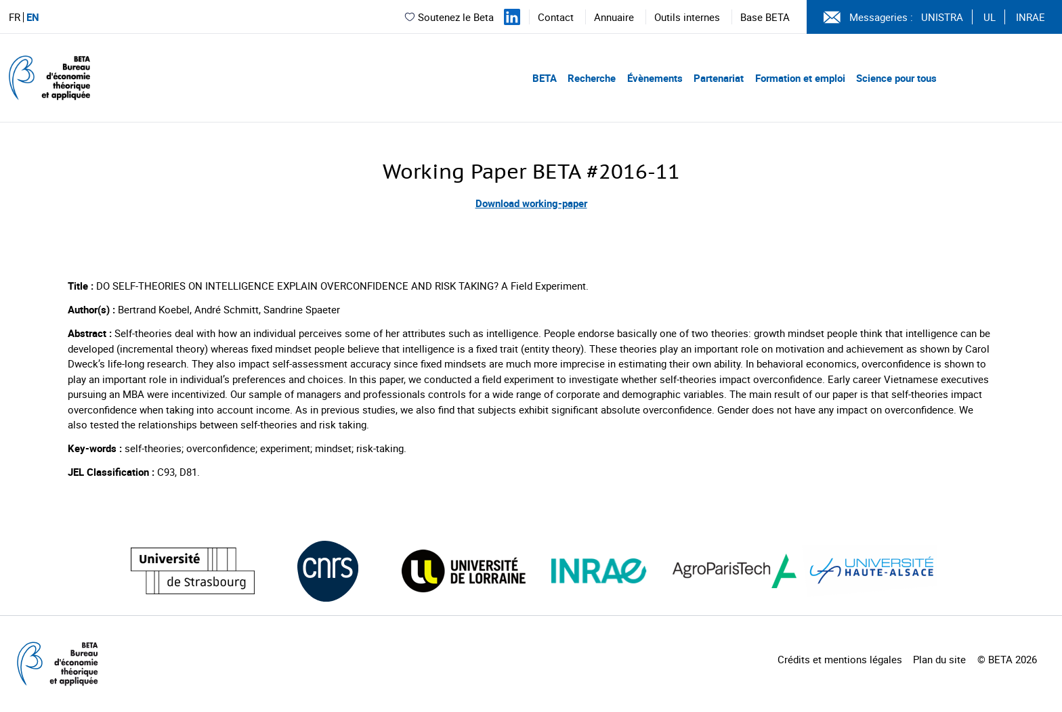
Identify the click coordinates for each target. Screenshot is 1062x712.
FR (14, 17)
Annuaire (614, 17)
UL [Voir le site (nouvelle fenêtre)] (989, 17)
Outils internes (687, 17)
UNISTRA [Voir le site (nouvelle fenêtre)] (942, 17)
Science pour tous (896, 78)
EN (32, 17)
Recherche (592, 78)
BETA (544, 78)
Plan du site (939, 659)
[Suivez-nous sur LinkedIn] (512, 17)
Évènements (655, 78)
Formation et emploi (800, 78)
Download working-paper (531, 203)
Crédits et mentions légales (840, 659)
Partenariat (719, 78)
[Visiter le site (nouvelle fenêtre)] (193, 571)
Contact (556, 17)
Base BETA (765, 17)
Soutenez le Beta (449, 17)
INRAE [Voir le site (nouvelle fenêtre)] (1030, 17)
